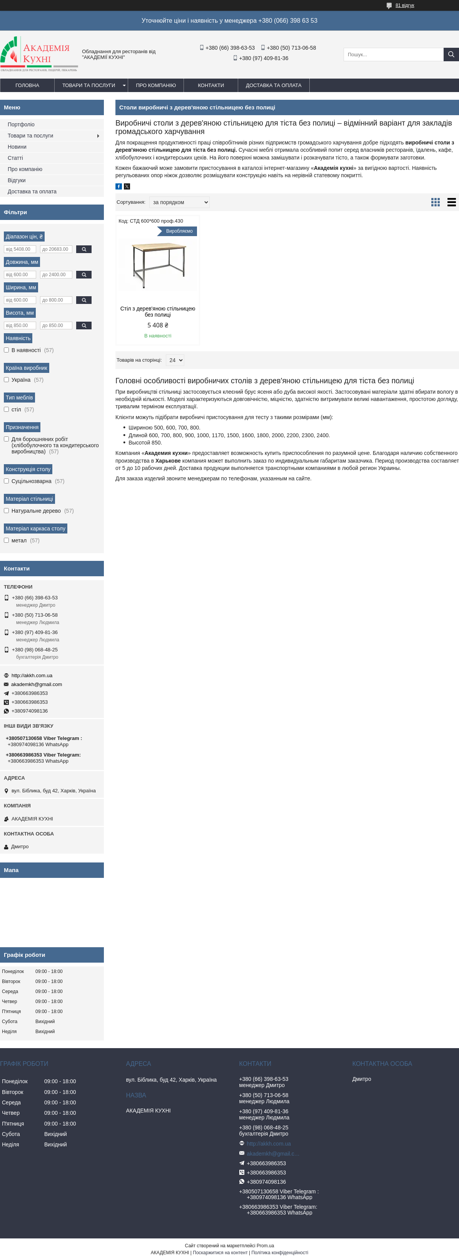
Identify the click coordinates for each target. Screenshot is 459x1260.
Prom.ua (265, 1245)
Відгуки (17, 180)
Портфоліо (21, 124)
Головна (27, 85)
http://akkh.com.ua (32, 675)
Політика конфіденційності (279, 1252)
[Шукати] (451, 54)
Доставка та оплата (273, 85)
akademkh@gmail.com (36, 684)
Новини (17, 147)
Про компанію (156, 85)
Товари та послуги (88, 85)
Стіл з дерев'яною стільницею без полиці (156, 311)
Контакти (211, 85)
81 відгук (405, 5)
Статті (15, 158)
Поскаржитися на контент (220, 1252)
